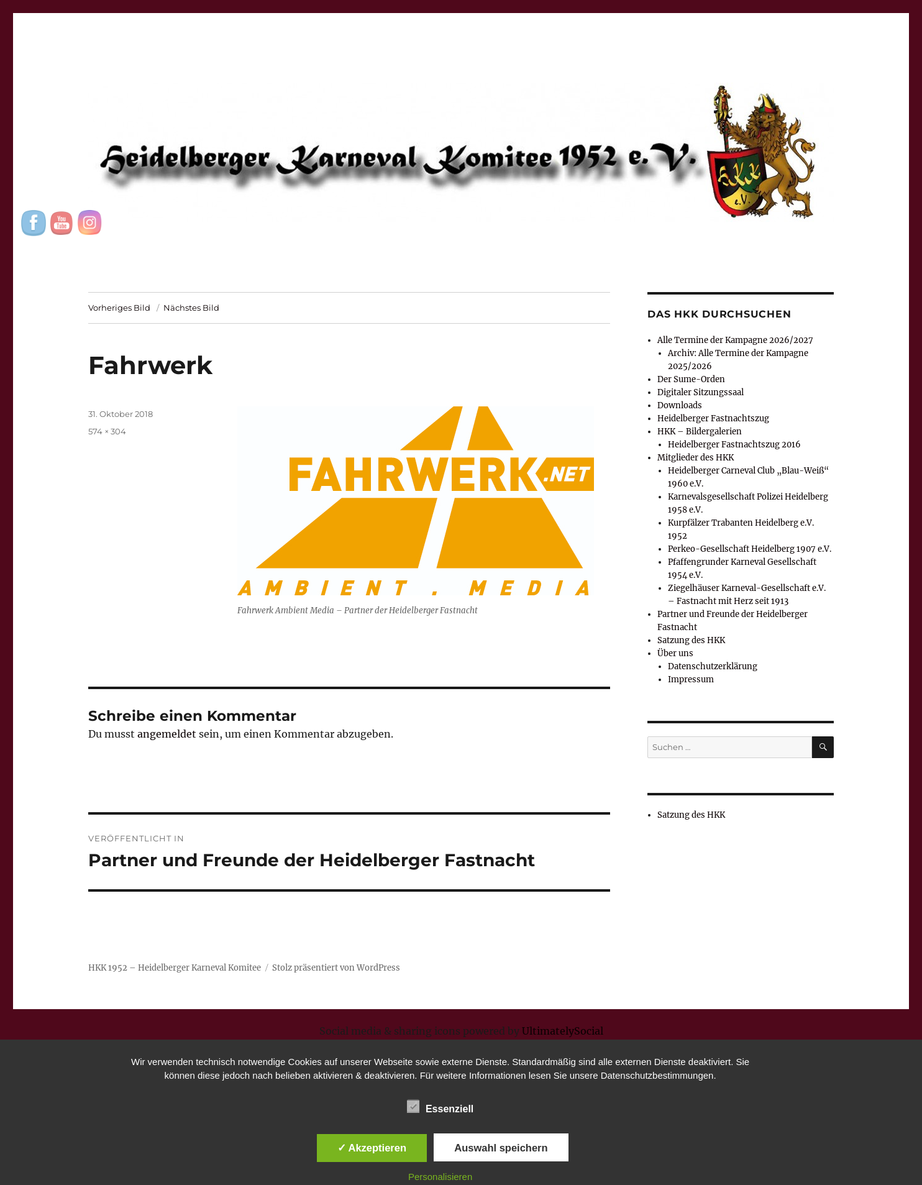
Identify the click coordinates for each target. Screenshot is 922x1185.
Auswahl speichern (500, 1147)
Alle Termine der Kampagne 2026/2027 (735, 340)
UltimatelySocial (562, 1031)
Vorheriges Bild (119, 308)
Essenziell (440, 1106)
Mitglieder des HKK (695, 457)
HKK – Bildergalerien (699, 431)
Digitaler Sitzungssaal (700, 392)
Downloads (679, 405)
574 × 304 (107, 431)
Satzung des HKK (691, 640)
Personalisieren (440, 1176)
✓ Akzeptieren (372, 1147)
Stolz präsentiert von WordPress (336, 968)
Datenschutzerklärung (712, 666)
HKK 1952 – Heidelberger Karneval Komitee (174, 968)
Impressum (691, 679)
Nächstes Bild (191, 308)
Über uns (675, 653)
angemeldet (166, 734)
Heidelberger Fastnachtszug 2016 (734, 444)
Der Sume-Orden (691, 379)
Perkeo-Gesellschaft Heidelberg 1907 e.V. (749, 549)
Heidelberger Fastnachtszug (713, 418)
